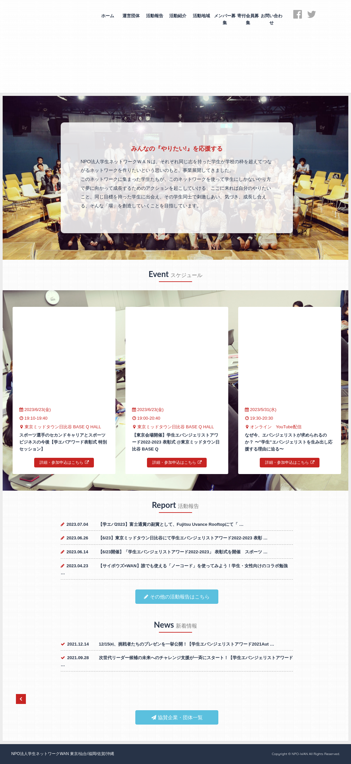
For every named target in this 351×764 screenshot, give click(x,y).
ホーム (107, 15)
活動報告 (154, 15)
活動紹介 (177, 15)
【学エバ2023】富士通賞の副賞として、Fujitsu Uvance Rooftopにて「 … (171, 524)
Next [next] (333, 699)
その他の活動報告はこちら (177, 596)
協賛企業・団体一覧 (177, 717)
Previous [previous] (21, 699)
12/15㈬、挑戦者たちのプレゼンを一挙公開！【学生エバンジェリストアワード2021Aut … (186, 644)
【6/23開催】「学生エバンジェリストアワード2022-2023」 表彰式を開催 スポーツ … (183, 551)
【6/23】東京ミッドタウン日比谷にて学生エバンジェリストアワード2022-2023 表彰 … (183, 537)
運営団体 (131, 15)
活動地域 (201, 15)
